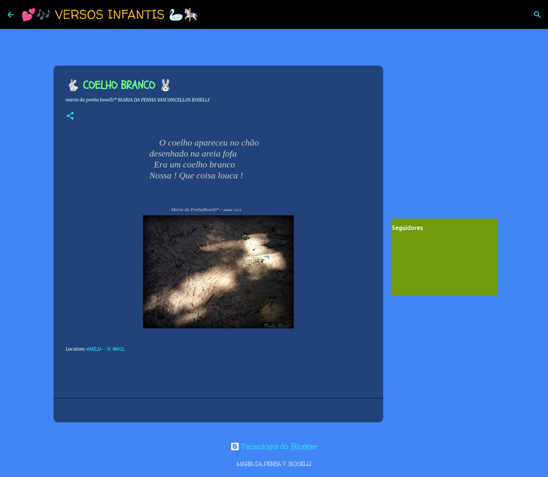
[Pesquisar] (209, 15)
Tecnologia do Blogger (274, 446)
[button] (70, 116)
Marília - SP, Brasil (105, 349)
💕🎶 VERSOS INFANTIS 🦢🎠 (110, 14)
